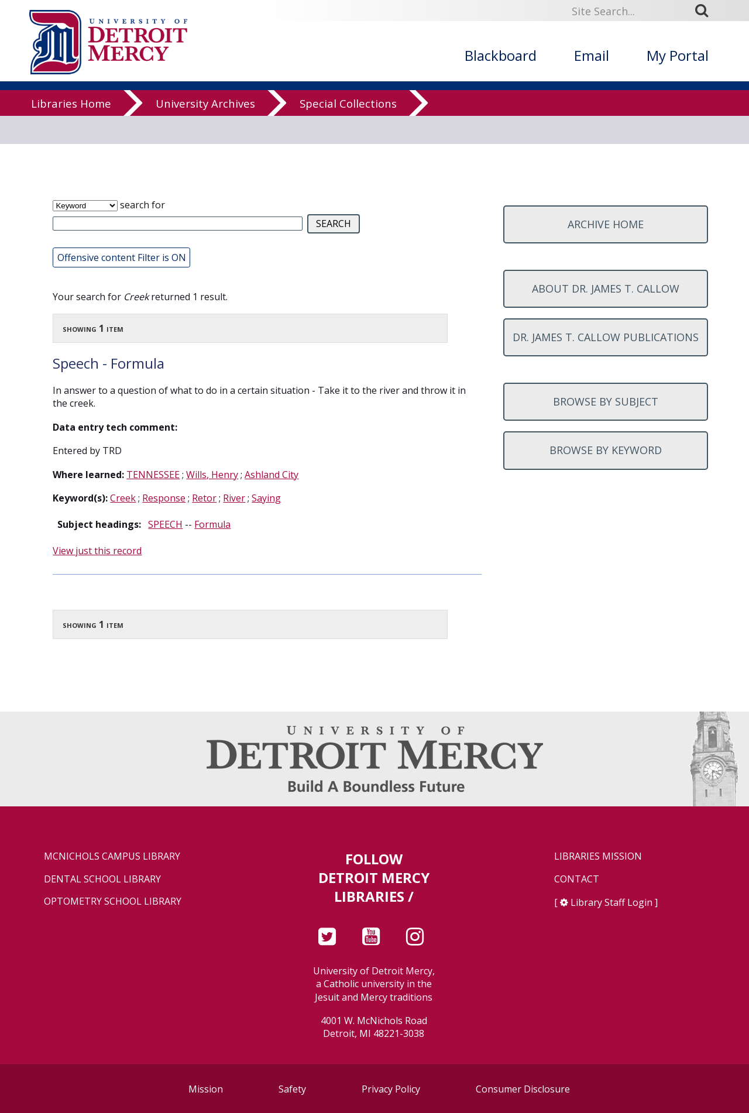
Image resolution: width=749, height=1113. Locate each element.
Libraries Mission (598, 856)
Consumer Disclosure (523, 1089)
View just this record (97, 550)
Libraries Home (71, 114)
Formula (212, 524)
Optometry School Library (112, 901)
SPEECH (165, 524)
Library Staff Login (611, 902)
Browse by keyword (605, 450)
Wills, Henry (212, 474)
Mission (205, 1089)
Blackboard (501, 55)
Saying (266, 498)
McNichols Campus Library (112, 856)
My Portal (678, 55)
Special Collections (348, 114)
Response (163, 498)
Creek (123, 498)
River (234, 498)
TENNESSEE (153, 474)
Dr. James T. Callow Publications (606, 337)
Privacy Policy (391, 1089)
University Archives (205, 114)
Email (591, 55)
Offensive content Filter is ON (121, 257)
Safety (292, 1089)
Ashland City (271, 474)
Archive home (606, 224)
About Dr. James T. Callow (605, 288)
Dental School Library (102, 879)
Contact (576, 879)
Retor (204, 498)
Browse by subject (605, 401)
